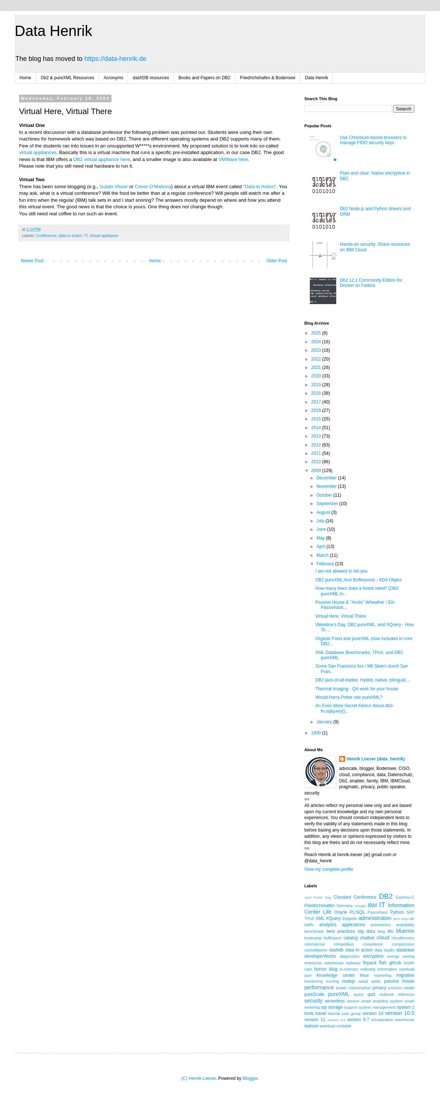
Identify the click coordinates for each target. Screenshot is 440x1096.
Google (360, 906)
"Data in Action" (259, 186)
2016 (316, 410)
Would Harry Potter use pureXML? (348, 697)
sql (324, 1007)
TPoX (309, 918)
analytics (328, 924)
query (359, 994)
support (351, 1007)
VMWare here (233, 159)
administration (375, 918)
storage (335, 1007)
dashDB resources (151, 77)
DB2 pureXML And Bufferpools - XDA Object (358, 579)
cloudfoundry (403, 938)
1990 (316, 732)
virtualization (382, 1020)
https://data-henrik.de (115, 58)
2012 (316, 444)
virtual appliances (37, 152)
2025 (316, 333)
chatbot (367, 937)
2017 (316, 402)
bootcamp (313, 938)
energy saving (400, 956)
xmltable (344, 1026)
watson (311, 1026)
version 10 (373, 1013)
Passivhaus (377, 912)
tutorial (334, 1013)
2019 (316, 384)
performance (319, 987)
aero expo (401, 919)
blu (390, 931)
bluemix (405, 931)
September (327, 503)
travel (320, 1013)
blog (381, 931)
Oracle (340, 912)
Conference (46, 235)
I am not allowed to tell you (341, 571)
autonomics (380, 925)
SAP (410, 912)
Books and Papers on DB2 (204, 77)
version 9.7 (358, 1019)
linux (364, 975)
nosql (363, 981)
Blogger (250, 1078)
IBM (372, 905)
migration (405, 975)
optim (376, 981)
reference (405, 994)
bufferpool (332, 938)
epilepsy (353, 963)
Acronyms (113, 77)
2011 (316, 453)
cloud (383, 937)
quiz (371, 994)
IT (85, 235)
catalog (351, 937)
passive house (399, 981)
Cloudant (342, 897)
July (321, 520)
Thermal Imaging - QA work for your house (356, 688)
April (321, 546)
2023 (316, 350)
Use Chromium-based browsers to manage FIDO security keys (373, 140)
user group (351, 1013)
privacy (379, 987)
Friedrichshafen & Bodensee (267, 77)
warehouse (404, 1020)
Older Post (276, 260)
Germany (345, 905)
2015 (316, 418)
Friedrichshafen (319, 905)
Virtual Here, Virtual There (340, 616)
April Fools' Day (317, 897)
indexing (367, 969)
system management (377, 1007)
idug (333, 969)
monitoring (313, 981)
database (405, 950)
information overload (395, 969)
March (323, 555)
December (327, 478)
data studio (385, 950)
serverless (335, 1001)
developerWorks (320, 956)
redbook (387, 994)
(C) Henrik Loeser (198, 1078)
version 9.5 (336, 1020)
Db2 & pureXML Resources (67, 77)
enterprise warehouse (324, 963)
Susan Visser (113, 186)
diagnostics (350, 956)
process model (401, 988)
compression (403, 944)
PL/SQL (357, 912)
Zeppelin (349, 918)
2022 (316, 359)
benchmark (314, 931)
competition (344, 944)
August (323, 512)
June (321, 529)
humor (320, 969)
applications (353, 924)
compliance (373, 944)
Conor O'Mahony (153, 186)
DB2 (385, 896)
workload (327, 1026)
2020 (316, 376)
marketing (382, 975)
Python (397, 912)
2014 (316, 427)
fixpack (370, 962)
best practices (340, 931)
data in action (70, 235)
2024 (316, 341)
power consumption (353, 988)
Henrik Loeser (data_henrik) (375, 758)
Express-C (405, 897)
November (327, 486)
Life (327, 912)
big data (366, 931)
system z (405, 1007)
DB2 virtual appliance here (101, 159)
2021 (316, 367)
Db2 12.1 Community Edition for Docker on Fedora (371, 283)
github (395, 962)
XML (319, 918)
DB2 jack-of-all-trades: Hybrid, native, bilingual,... (362, 680)
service (353, 1001)
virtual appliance (103, 235)
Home (25, 77)
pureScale (314, 994)
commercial (314, 944)
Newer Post (32, 260)
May (321, 538)
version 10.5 (399, 1013)
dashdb (336, 950)
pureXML (338, 994)
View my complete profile (328, 869)
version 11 (314, 1019)
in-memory (349, 969)
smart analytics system (382, 1001)
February (325, 563)
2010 (316, 461)
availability (405, 925)
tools (309, 1013)
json (308, 975)
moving (332, 981)
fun (382, 962)
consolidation (315, 950)
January (324, 721)
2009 (316, 470)
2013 (316, 436)
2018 (316, 393)
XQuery (333, 918)
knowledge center (335, 975)
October (324, 495)
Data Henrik (53, 31)
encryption (373, 956)
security (313, 1001)
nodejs (348, 981)
